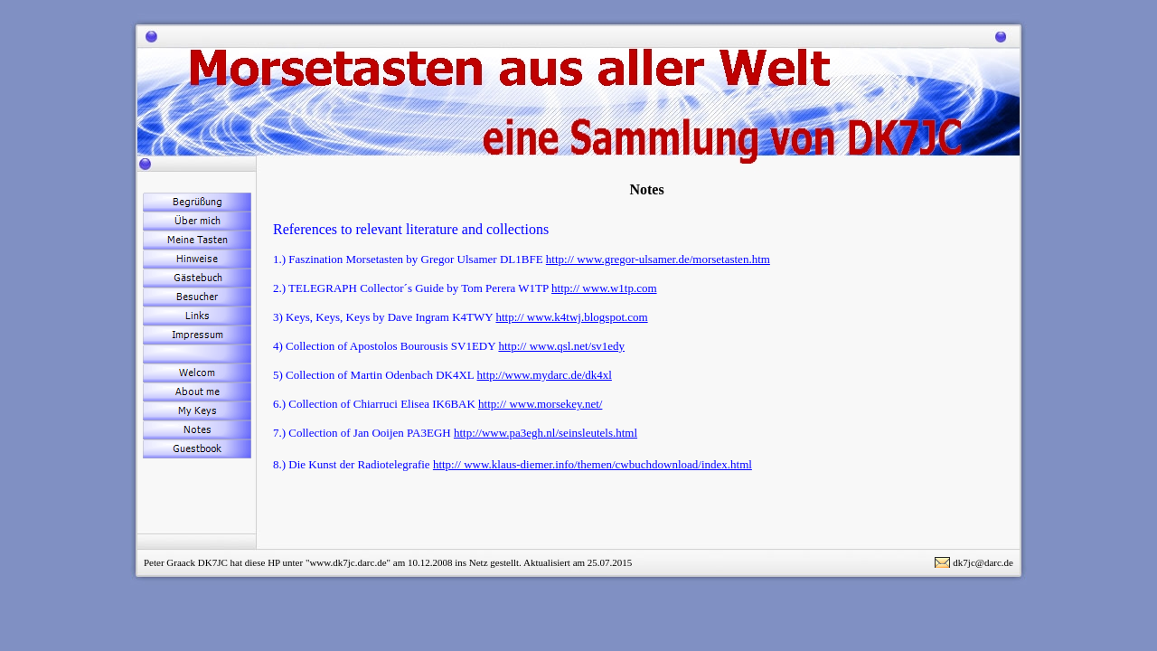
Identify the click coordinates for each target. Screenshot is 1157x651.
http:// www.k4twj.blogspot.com (571, 317)
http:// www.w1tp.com (604, 288)
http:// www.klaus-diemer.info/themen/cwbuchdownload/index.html (592, 464)
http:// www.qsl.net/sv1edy (561, 346)
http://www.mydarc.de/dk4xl (544, 375)
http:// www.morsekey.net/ (540, 403)
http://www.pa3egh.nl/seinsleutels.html (545, 432)
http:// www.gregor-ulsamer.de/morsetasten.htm (658, 259)
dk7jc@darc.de (983, 562)
